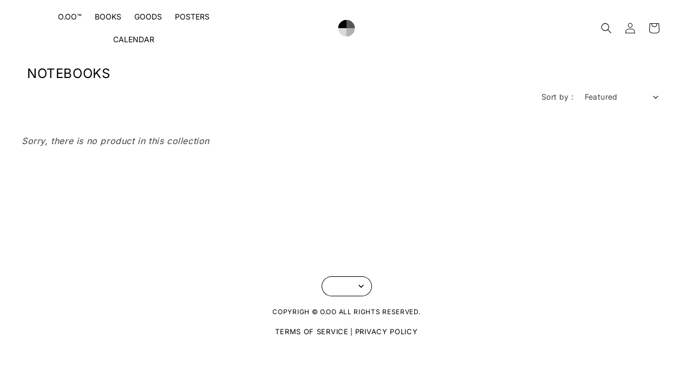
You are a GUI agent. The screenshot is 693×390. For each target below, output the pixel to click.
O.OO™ (70, 16)
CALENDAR (133, 39)
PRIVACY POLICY (386, 331)
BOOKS (108, 16)
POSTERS (192, 16)
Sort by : (557, 96)
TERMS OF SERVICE (311, 331)
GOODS (148, 16)
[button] (606, 28)
